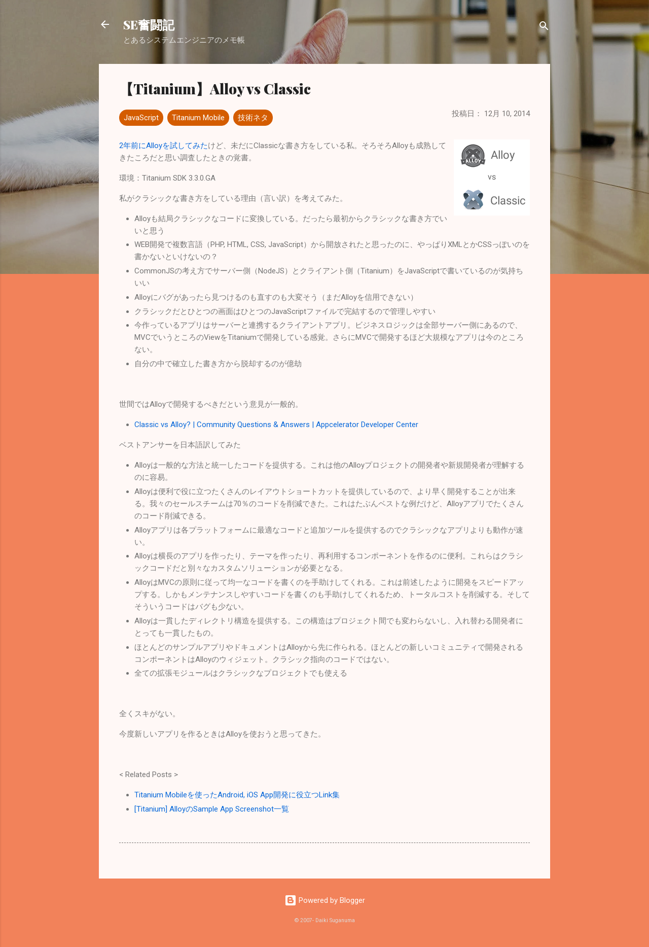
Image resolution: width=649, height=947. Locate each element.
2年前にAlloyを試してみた (163, 145)
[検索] (544, 27)
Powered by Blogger (324, 900)
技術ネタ (253, 117)
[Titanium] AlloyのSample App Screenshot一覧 (211, 809)
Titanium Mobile (198, 117)
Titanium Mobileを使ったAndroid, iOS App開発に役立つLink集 (237, 794)
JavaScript (141, 117)
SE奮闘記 (148, 24)
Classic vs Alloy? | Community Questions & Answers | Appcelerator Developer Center (276, 424)
